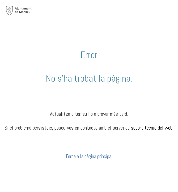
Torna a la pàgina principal (89, 156)
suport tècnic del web (151, 127)
